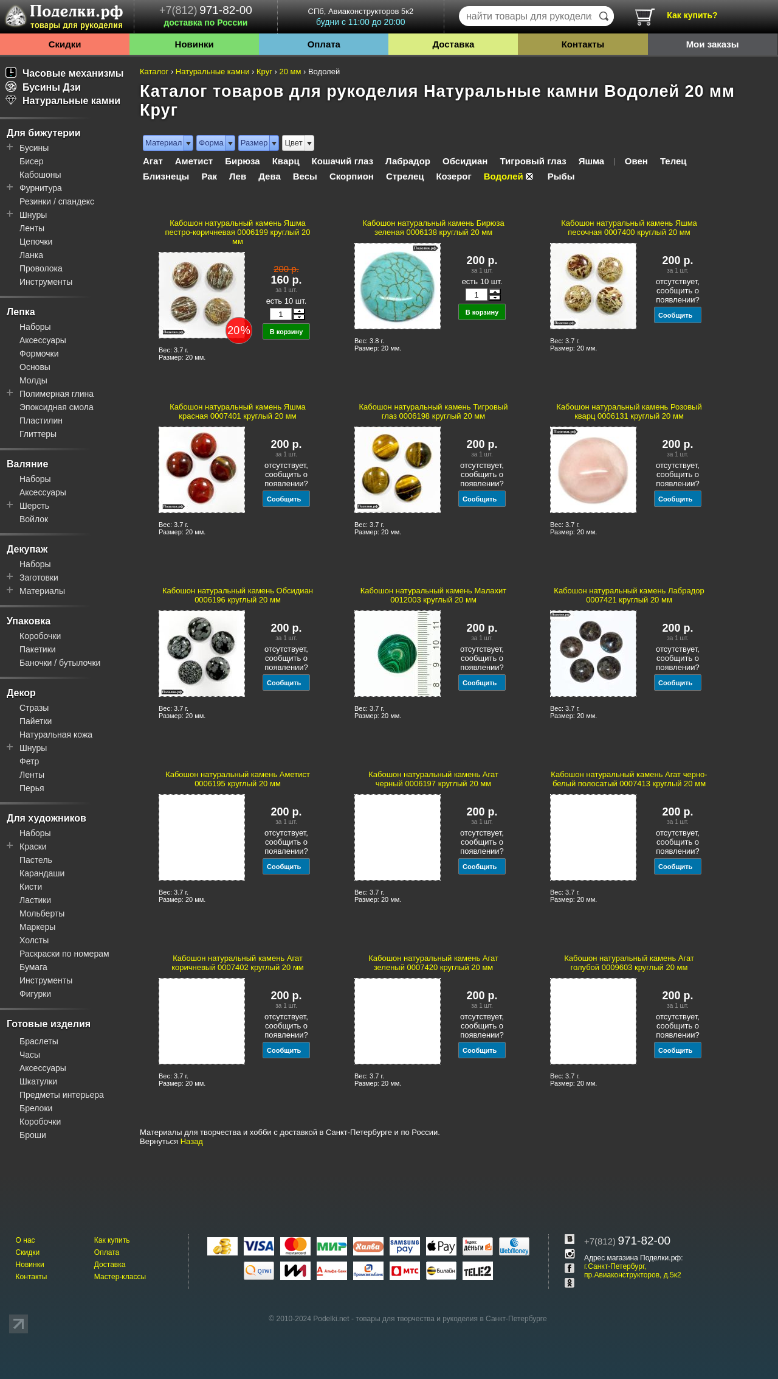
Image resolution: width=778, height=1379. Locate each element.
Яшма (592, 161)
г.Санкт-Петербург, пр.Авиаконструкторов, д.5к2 (632, 1270)
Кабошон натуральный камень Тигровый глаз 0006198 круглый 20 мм (433, 411)
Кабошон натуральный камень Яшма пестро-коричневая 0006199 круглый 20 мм (237, 232)
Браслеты (38, 1041)
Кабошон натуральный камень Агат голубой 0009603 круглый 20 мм (629, 963)
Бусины (34, 148)
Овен (636, 161)
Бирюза (242, 161)
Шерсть (34, 506)
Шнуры (33, 215)
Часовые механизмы (64, 73)
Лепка (21, 312)
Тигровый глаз (533, 161)
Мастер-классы (120, 1277)
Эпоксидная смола (56, 407)
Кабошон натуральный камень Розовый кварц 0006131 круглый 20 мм (628, 411)
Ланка (31, 255)
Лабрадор (407, 161)
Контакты (583, 44)
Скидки (65, 44)
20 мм (290, 71)
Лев (237, 176)
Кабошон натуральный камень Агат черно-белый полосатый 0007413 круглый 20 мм (629, 779)
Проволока (41, 268)
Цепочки (35, 241)
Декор (21, 693)
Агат (153, 161)
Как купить (112, 1240)
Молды (33, 380)
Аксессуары (42, 340)
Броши (32, 1135)
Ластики (35, 900)
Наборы (35, 327)
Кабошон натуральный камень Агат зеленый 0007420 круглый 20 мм (433, 963)
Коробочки (40, 636)
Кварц (286, 161)
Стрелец (405, 176)
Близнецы (166, 176)
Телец (673, 161)
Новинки (194, 44)
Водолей (503, 176)
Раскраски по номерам (64, 953)
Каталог (154, 71)
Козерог (453, 176)
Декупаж (27, 549)
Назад (192, 1141)
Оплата (324, 44)
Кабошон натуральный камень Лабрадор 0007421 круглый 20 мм (629, 595)
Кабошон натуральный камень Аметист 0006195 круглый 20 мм (237, 779)
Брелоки (35, 1108)
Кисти (30, 887)
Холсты (34, 940)
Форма (211, 142)
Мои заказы (712, 44)
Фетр (29, 761)
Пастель (35, 860)
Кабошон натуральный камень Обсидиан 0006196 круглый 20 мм (237, 595)
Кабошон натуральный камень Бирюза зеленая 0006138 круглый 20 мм (433, 227)
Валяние (27, 464)
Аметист (194, 161)
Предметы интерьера (61, 1095)
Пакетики (37, 649)
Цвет (293, 142)
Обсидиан (464, 161)
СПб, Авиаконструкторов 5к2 (361, 17)
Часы (29, 1055)
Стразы (34, 708)
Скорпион (351, 176)
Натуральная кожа (55, 734)
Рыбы (561, 176)
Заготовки (38, 577)
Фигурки (35, 994)
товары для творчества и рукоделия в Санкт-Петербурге (451, 1318)
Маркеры (37, 927)
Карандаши (41, 873)
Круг (264, 71)
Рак (209, 176)
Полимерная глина (56, 394)
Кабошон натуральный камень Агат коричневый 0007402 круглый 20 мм (237, 963)
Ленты (31, 228)
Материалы (42, 591)
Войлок (33, 519)
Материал (163, 142)
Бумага (33, 967)
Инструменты (45, 282)
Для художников (46, 818)
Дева (269, 176)
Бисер (31, 161)
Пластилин (41, 420)
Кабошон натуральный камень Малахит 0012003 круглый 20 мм (433, 595)
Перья (31, 788)
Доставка (453, 44)
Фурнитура (40, 188)
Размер (254, 142)
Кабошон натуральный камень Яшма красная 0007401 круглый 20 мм (238, 411)
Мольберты (41, 913)
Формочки (39, 353)
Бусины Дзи (43, 87)
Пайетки (35, 721)
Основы (34, 367)
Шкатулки (38, 1081)
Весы (305, 176)
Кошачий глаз (343, 161)
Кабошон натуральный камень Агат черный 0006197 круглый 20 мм (433, 779)
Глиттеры (38, 434)
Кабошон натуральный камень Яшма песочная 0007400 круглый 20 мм (629, 227)
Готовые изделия (49, 1024)
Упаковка (28, 621)
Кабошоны (40, 175)
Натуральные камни (62, 101)
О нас (25, 1240)
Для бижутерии (44, 133)
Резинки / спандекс (56, 201)
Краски (33, 846)
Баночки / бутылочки (59, 663)
